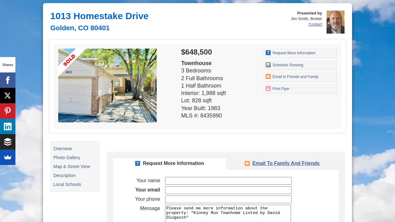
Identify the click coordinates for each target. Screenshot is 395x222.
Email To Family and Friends (286, 163)
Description (64, 175)
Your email (147, 189)
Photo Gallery (66, 157)
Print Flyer (277, 88)
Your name (148, 180)
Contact (315, 24)
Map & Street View (71, 166)
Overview (62, 148)
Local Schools (67, 184)
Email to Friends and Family (292, 76)
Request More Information (290, 52)
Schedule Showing (284, 64)
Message (150, 208)
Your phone (147, 199)
